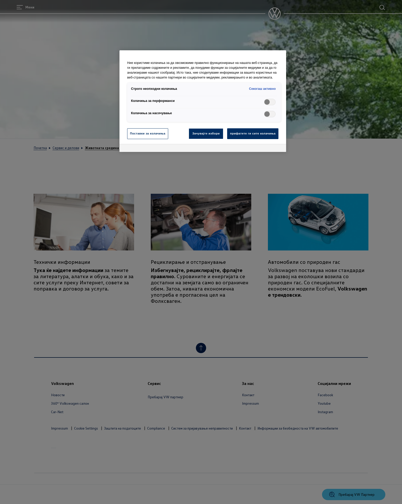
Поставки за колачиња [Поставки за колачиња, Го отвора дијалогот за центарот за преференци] (147, 133)
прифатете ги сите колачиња (253, 133)
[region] (202, 101)
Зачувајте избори (206, 133)
